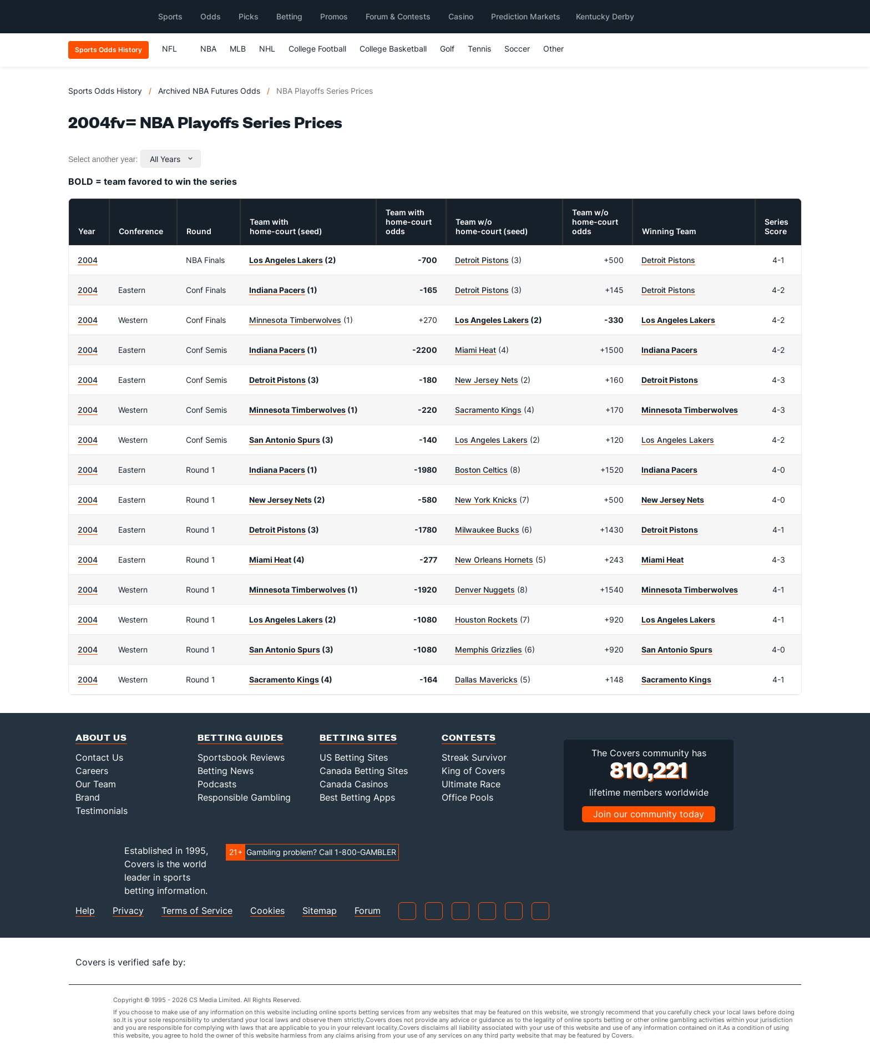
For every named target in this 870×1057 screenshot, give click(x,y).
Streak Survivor (474, 757)
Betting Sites (358, 737)
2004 (88, 260)
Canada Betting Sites (364, 770)
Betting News (226, 770)
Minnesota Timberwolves (295, 320)
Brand (87, 797)
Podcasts (217, 784)
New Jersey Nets (486, 380)
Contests (469, 737)
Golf (447, 48)
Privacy (128, 911)
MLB (238, 48)
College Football (317, 48)
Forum (368, 911)
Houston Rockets (486, 619)
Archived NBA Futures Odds (209, 90)
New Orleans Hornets (494, 559)
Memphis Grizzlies (488, 649)
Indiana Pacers (277, 290)
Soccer (517, 48)
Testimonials (101, 810)
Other (558, 48)
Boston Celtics (481, 469)
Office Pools (467, 797)
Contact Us (99, 757)
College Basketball (393, 48)
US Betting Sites (354, 757)
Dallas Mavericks (486, 679)
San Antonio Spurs (284, 439)
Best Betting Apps (357, 797)
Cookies (267, 911)
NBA (208, 48)
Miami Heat (475, 350)
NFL (174, 48)
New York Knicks (486, 499)
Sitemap (319, 911)
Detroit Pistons (482, 260)
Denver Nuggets (485, 589)
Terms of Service (196, 911)
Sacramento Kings (488, 409)
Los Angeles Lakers (286, 260)
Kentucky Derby (605, 16)
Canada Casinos (354, 784)
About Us (101, 737)
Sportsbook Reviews (241, 757)
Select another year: (103, 159)
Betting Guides (241, 737)
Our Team (95, 784)
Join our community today (648, 814)
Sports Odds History (105, 90)
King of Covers (473, 770)
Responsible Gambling (244, 797)
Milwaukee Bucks (487, 529)
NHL (267, 48)
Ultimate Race (471, 784)
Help (85, 911)
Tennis (479, 48)
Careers (91, 770)
